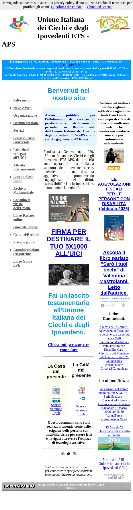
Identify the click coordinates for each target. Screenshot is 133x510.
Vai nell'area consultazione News (114, 417)
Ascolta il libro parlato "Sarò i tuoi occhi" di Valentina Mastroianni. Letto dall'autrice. (114, 273)
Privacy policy (24, 242)
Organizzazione (25, 115)
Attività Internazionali (24, 167)
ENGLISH (58, 65)
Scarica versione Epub (56, 409)
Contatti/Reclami (26, 235)
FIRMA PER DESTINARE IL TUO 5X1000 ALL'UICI (69, 242)
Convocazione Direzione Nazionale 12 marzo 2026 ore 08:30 (114, 407)
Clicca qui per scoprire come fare (68, 347)
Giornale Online (25, 227)
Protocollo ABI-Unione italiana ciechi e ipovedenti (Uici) (113, 464)
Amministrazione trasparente (26, 252)
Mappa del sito (46, 484)
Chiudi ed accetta (99, 7)
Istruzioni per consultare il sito (76, 484)
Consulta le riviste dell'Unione (22, 204)
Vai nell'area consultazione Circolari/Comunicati (113, 364)
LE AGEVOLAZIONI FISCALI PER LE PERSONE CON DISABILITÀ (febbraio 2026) (114, 194)
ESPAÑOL (74, 65)
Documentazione (26, 123)
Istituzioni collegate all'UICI (21, 154)
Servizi (18, 130)
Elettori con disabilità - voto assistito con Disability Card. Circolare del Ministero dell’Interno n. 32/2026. (114, 349)
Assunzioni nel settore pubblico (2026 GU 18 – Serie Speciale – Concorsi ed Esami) (114, 394)
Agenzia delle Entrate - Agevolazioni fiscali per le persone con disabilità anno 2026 (114, 332)
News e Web (22, 108)
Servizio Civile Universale (24, 140)
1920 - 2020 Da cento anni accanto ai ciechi (114, 431)
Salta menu (21, 100)
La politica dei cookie (66, 7)
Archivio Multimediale (23, 190)
